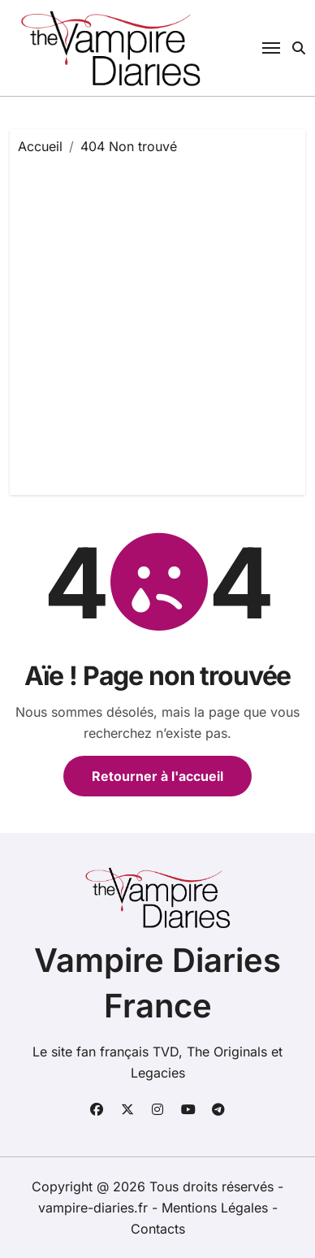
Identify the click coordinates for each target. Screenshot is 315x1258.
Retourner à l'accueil (157, 776)
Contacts (158, 1229)
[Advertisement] (157, 321)
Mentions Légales (217, 1207)
